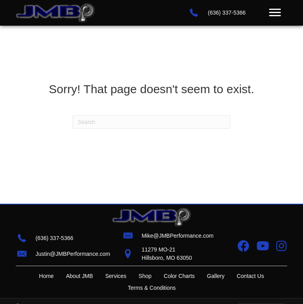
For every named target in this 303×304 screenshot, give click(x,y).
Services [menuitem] (116, 276)
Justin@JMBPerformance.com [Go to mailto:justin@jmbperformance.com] (73, 254)
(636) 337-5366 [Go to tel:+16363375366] (227, 12)
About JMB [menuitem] (79, 276)
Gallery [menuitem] (215, 276)
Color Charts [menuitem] (179, 276)
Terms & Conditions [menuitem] (152, 288)
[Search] (151, 122)
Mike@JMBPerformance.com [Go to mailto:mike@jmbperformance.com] (177, 236)
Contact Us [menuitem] (250, 276)
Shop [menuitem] (145, 276)
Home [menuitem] (46, 276)
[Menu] (275, 12)
